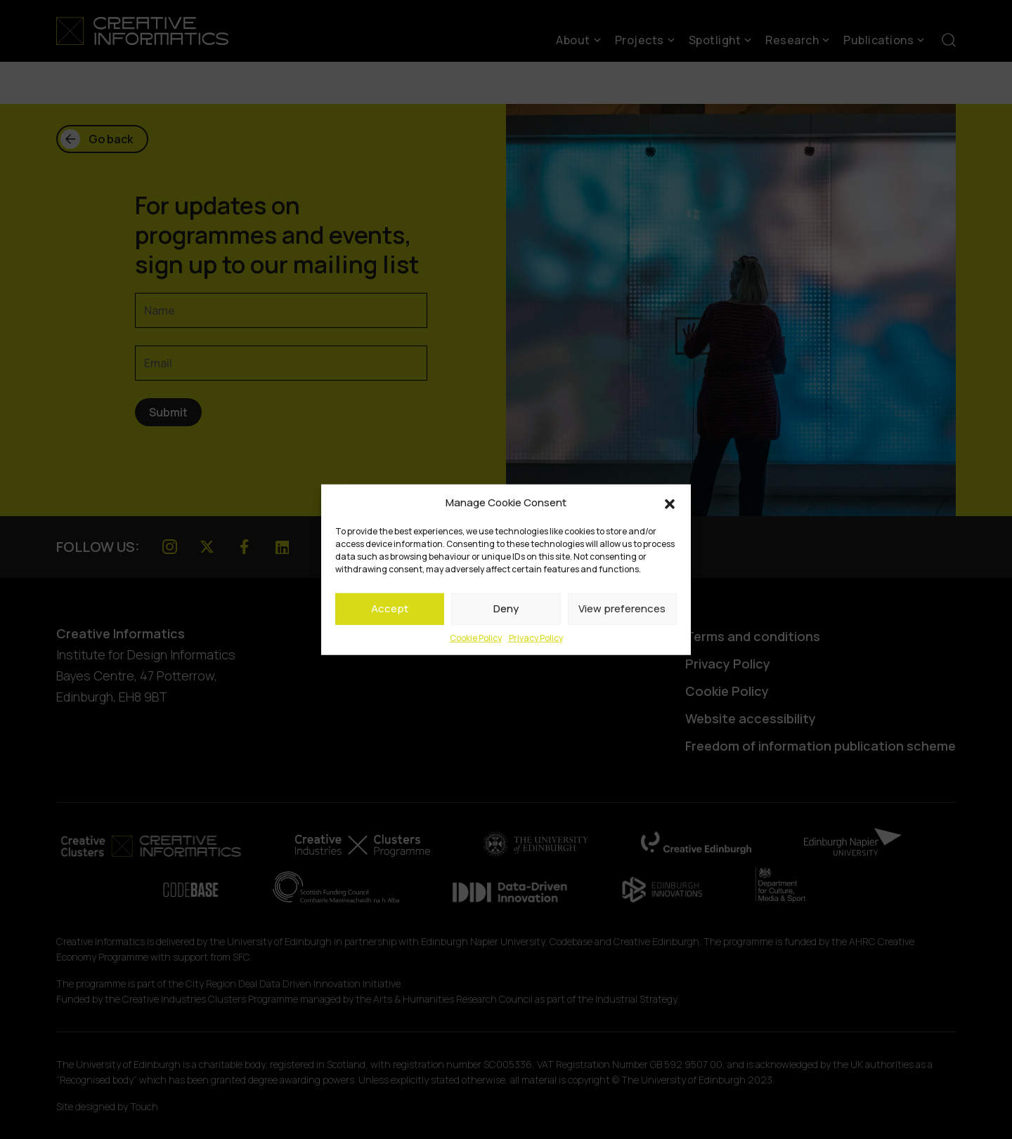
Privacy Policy (536, 637)
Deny (506, 608)
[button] (670, 503)
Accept (389, 608)
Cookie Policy (476, 637)
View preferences (622, 608)
